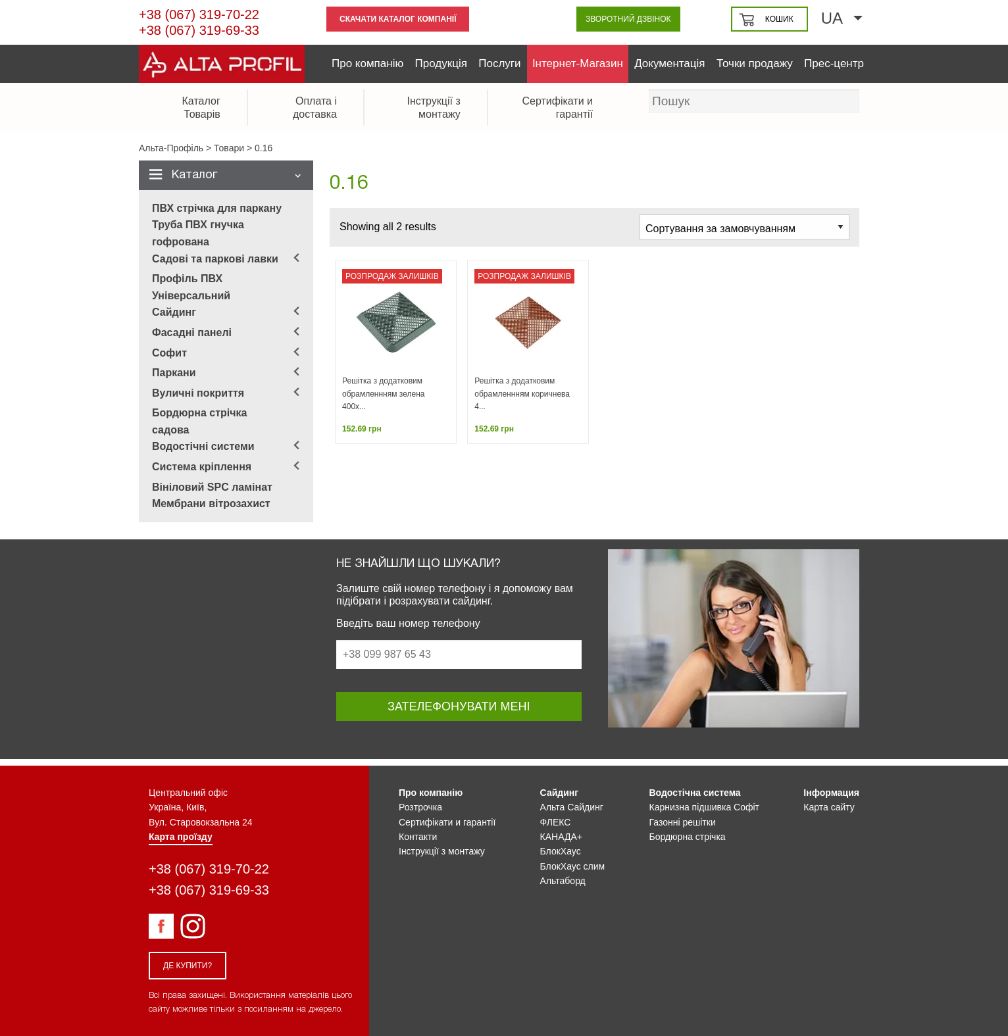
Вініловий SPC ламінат (212, 487)
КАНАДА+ (561, 836)
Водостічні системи (203, 446)
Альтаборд (563, 881)
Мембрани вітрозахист (211, 503)
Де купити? (187, 965)
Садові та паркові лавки (215, 258)
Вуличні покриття (198, 393)
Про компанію (367, 63)
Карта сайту (829, 807)
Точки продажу (755, 63)
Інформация (831, 792)
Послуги (499, 63)
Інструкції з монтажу (442, 851)
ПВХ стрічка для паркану (217, 208)
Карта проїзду (181, 836)
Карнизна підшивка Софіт (704, 807)
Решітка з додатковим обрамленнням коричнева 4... (522, 393)
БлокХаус (560, 851)
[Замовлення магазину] (744, 227)
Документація (669, 63)
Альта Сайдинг (571, 807)
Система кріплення (201, 466)
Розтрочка (420, 807)
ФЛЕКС (555, 822)
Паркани (174, 372)
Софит (169, 352)
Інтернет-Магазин (577, 63)
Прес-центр (834, 63)
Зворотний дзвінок (628, 19)
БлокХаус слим (572, 866)
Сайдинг (174, 312)
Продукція (441, 63)
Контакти (418, 836)
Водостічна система (695, 792)
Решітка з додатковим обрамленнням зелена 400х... (383, 393)
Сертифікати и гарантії (447, 822)
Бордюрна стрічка (687, 836)
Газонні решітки (682, 822)
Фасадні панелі (192, 332)
